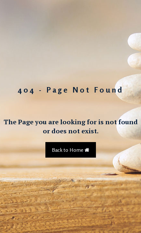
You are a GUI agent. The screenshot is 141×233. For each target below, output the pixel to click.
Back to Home (70, 150)
